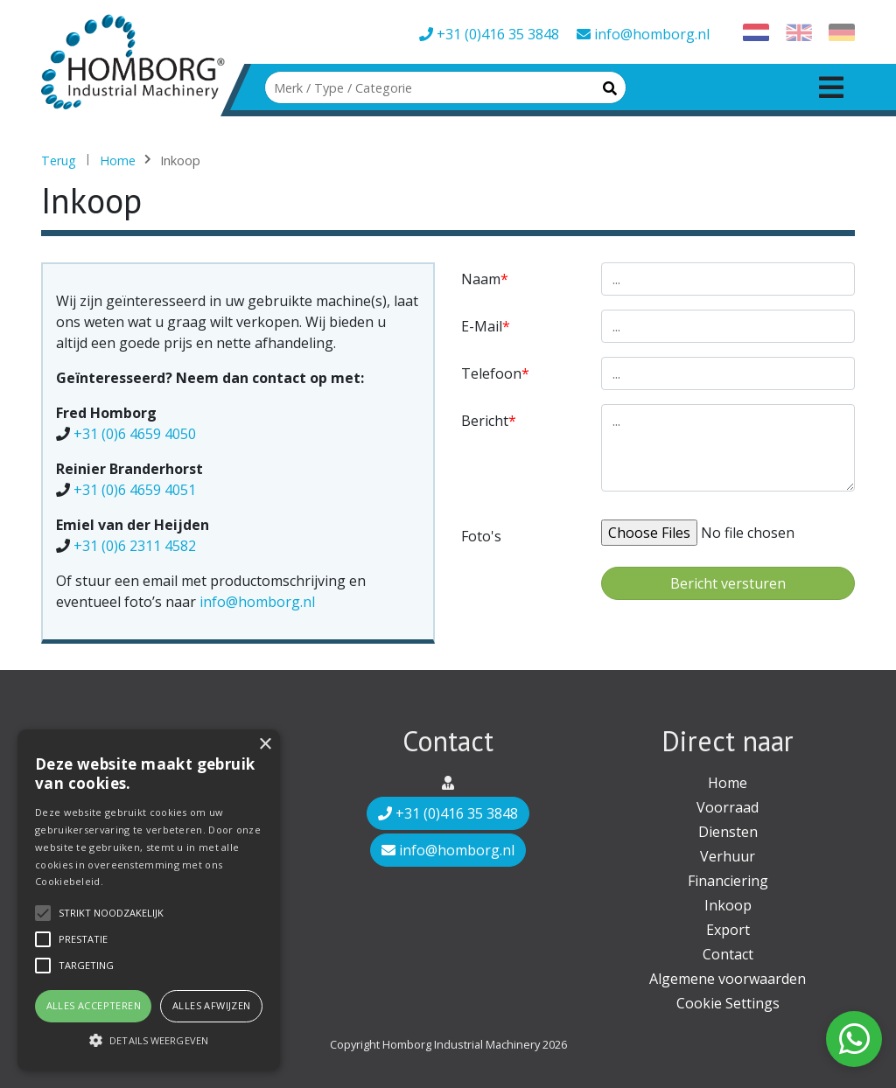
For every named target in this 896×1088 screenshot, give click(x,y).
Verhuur (727, 856)
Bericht (484, 420)
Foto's (481, 536)
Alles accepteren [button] (93, 1005)
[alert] (149, 900)
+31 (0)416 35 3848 (489, 34)
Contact (728, 954)
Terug (58, 160)
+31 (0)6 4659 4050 (135, 433)
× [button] (264, 744)
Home (118, 160)
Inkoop (728, 905)
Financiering (728, 880)
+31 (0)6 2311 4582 (135, 545)
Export (728, 929)
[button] (148, 1040)
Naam (480, 279)
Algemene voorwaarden (727, 978)
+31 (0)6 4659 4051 (135, 489)
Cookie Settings (728, 1003)
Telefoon (491, 373)
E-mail (481, 326)
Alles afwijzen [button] (211, 1005)
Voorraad (727, 807)
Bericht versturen (728, 583)
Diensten (728, 831)
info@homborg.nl (643, 34)
